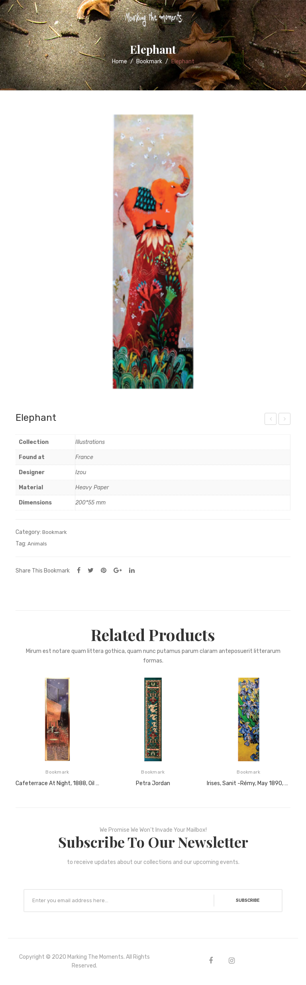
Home (119, 61)
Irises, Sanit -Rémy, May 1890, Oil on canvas (248, 783)
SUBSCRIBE (244, 900)
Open (12, 17)
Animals (37, 544)
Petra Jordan (153, 783)
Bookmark (149, 61)
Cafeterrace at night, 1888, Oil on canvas (57, 783)
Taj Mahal (285, 420)
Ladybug (271, 420)
